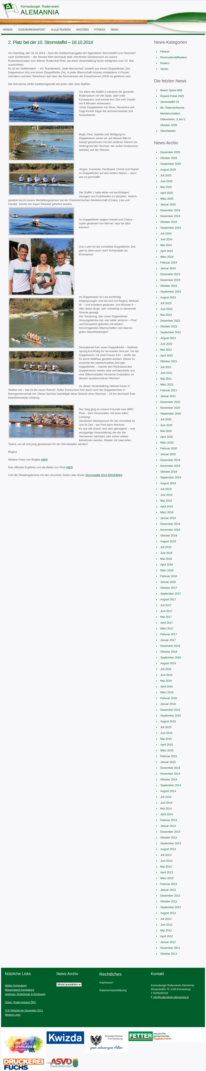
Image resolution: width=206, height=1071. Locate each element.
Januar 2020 (168, 454)
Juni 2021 (166, 372)
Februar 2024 (168, 262)
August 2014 (168, 791)
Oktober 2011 (168, 953)
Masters (82, 29)
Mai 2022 (166, 349)
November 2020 (170, 407)
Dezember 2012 (170, 895)
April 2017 (166, 622)
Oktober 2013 (168, 837)
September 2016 (170, 657)
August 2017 (168, 599)
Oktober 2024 (168, 221)
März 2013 (166, 878)
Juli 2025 (165, 175)
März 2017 (166, 628)
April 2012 (166, 936)
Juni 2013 (166, 860)
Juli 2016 (165, 669)
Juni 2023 (166, 309)
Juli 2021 (165, 367)
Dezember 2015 (170, 709)
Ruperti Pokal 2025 (172, 96)
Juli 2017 (165, 605)
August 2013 (168, 849)
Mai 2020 (166, 431)
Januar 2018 (168, 582)
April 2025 (166, 192)
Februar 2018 (168, 576)
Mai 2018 (166, 558)
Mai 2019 (166, 500)
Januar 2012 (168, 942)
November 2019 (170, 465)
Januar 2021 (168, 396)
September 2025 (170, 163)
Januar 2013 (168, 889)
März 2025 (166, 198)
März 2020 (166, 442)
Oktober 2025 (168, 158)
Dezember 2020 (170, 402)
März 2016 (166, 692)
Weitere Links (12, 1014)
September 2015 (170, 715)
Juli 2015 (165, 727)
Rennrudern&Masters (173, 57)
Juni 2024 (166, 239)
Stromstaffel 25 (169, 101)
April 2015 (166, 744)
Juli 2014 (165, 796)
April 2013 (166, 872)
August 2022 (168, 338)
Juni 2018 (166, 553)
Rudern (165, 63)
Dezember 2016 (170, 645)
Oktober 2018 (168, 535)
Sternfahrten (168, 131)
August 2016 (168, 663)
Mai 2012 (166, 930)
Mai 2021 (166, 378)
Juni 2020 (166, 425)
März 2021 (166, 384)
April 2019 (166, 506)
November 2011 (170, 947)
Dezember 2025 (170, 152)
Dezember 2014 (170, 767)
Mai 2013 (166, 866)
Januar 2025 (168, 204)
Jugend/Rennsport (31, 29)
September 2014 (170, 785)
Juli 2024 (165, 233)
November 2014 (170, 773)
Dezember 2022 (170, 320)
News (114, 29)
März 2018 (166, 570)
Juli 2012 (165, 918)
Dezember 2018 (170, 523)
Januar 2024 (168, 268)
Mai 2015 (166, 738)
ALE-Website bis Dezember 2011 (24, 1010)
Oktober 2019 (168, 471)
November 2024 (170, 216)
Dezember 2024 (170, 210)
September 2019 (170, 477)
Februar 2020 (168, 448)
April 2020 (166, 436)
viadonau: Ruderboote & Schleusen (25, 994)
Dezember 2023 (170, 274)
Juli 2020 (165, 419)
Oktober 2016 (168, 651)
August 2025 (168, 169)
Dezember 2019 (170, 460)
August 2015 (168, 721)
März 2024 (166, 256)
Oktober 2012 (168, 901)
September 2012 (170, 907)
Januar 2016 (168, 704)
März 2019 (166, 512)
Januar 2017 (168, 640)
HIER (44, 459)
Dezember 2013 (170, 831)
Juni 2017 (166, 611)
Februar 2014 (168, 820)
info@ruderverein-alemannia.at (171, 997)
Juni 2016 (166, 675)
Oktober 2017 (168, 587)
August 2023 (168, 297)
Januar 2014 (168, 826)
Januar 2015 (168, 762)
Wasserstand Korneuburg (19, 989)
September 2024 (170, 227)
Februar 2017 (168, 634)
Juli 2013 (165, 855)
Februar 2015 (168, 756)
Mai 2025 (166, 187)
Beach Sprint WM (171, 90)
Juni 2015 (166, 733)
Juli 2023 (165, 303)
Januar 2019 (168, 518)
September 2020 (170, 413)
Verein (7, 29)
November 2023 (170, 280)
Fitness (99, 29)
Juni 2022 (166, 343)
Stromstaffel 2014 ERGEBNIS (103, 475)
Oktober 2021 (168, 361)
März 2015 (166, 750)
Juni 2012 (166, 924)
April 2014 (166, 814)
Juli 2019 (165, 489)
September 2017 (170, 593)
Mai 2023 (166, 314)
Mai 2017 (166, 616)
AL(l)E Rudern (61, 29)
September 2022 (170, 332)
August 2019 (168, 483)
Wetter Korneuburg (16, 985)
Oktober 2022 (168, 326)
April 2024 (166, 251)
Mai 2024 (166, 245)
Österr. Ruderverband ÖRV (20, 1002)
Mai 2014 (166, 808)
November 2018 (170, 529)
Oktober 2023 (168, 285)
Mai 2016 (166, 680)
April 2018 (166, 564)
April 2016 (166, 686)
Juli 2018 (165, 547)
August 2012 (168, 913)
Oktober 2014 (168, 779)
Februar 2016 (168, 698)
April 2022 (166, 355)
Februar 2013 (168, 884)
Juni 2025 (166, 181)
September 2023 (170, 291)
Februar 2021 (168, 390)
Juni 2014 (166, 802)
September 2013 (170, 843)
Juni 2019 (166, 494)
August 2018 (168, 541)
